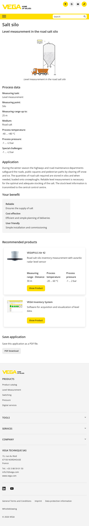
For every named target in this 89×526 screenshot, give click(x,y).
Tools (6, 417)
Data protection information (58, 501)
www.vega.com (9, 475)
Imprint (38, 501)
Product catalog (9, 384)
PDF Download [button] (12, 351)
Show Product (36, 288)
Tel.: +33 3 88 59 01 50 (12, 468)
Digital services (9, 405)
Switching (6, 395)
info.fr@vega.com (10, 472)
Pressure (6, 400)
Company (8, 439)
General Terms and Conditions (16, 501)
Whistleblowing (9, 508)
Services (7, 428)
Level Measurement (11, 389)
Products (8, 379)
